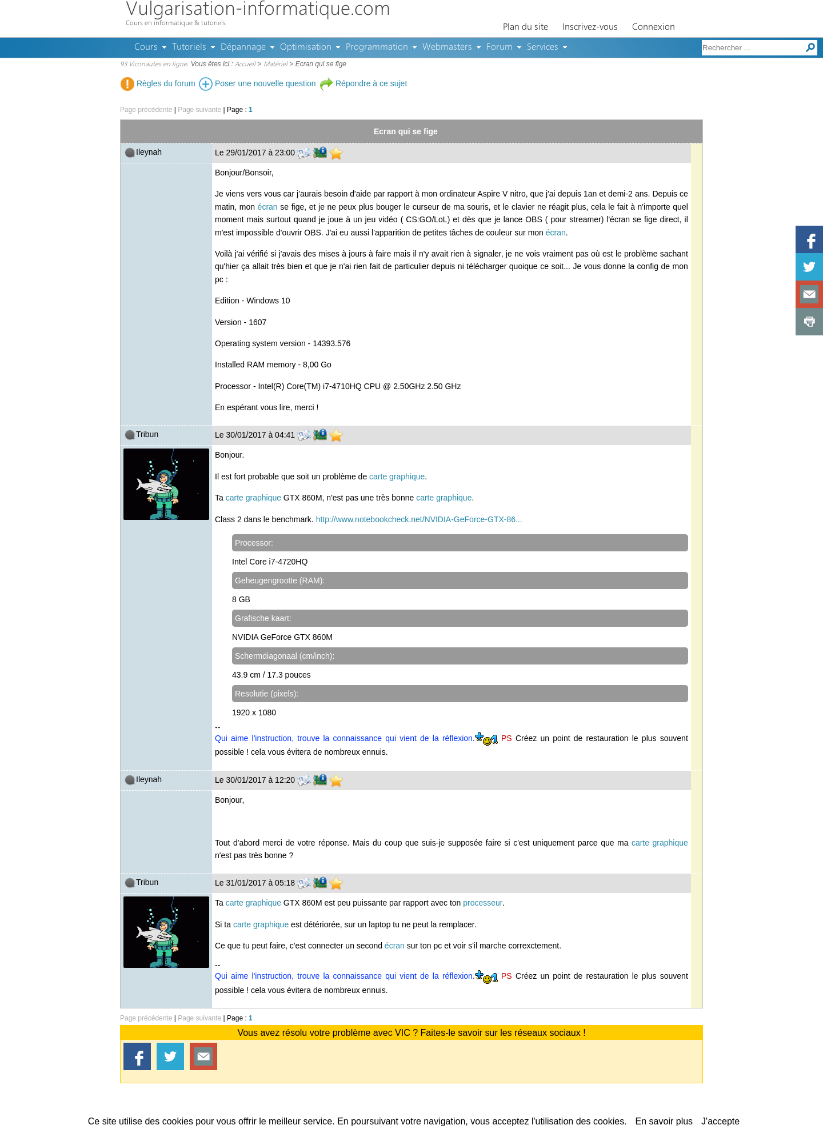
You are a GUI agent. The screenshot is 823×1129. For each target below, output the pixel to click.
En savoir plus (664, 1121)
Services (542, 47)
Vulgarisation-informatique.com (258, 10)
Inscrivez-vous (590, 27)
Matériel (275, 64)
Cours (146, 47)
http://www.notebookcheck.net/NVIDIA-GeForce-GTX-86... (419, 519)
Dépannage (243, 47)
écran (268, 206)
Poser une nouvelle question (257, 83)
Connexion (653, 27)
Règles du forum (158, 83)
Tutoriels (189, 47)
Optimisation (305, 47)
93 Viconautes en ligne (153, 64)
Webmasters (447, 47)
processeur (482, 902)
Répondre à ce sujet (363, 83)
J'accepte (720, 1121)
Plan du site (525, 27)
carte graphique (397, 476)
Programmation (377, 47)
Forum (499, 47)
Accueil (245, 64)
